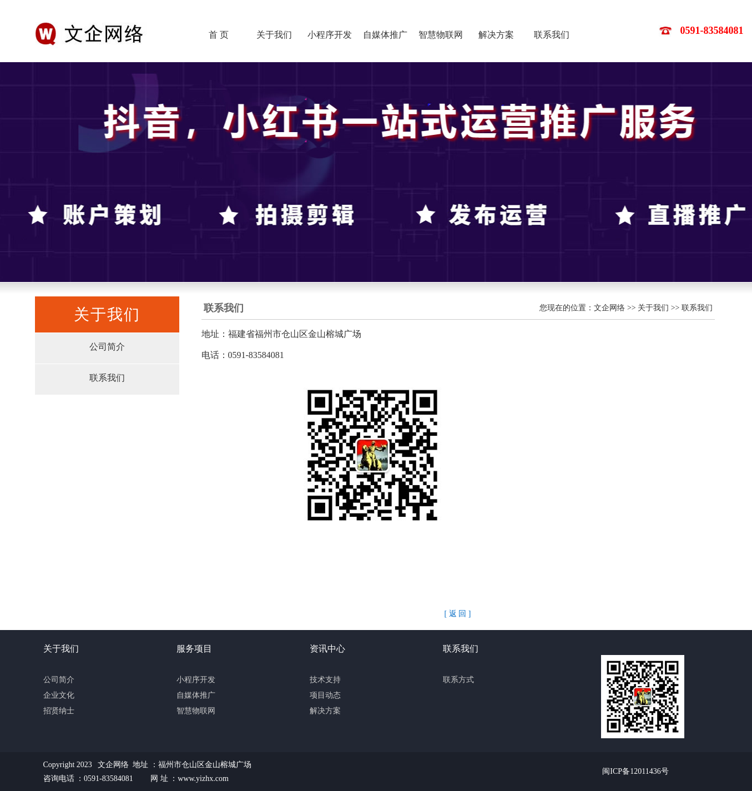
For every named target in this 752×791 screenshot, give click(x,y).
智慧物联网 (440, 34)
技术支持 (325, 680)
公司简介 (107, 346)
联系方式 (458, 680)
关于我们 (274, 34)
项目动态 (325, 695)
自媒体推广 (385, 34)
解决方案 (496, 34)
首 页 (219, 34)
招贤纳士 (58, 711)
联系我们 (551, 34)
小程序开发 (329, 34)
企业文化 (58, 695)
